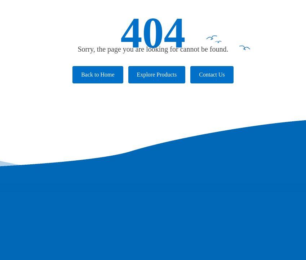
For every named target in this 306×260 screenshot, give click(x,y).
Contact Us (212, 75)
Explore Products (157, 75)
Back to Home (97, 75)
